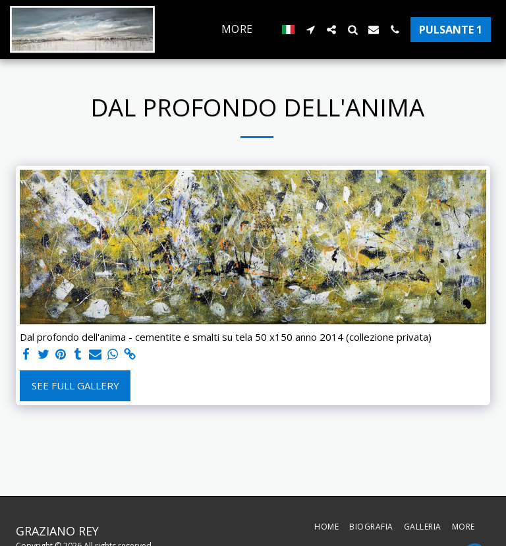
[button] (310, 29)
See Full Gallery (75, 385)
